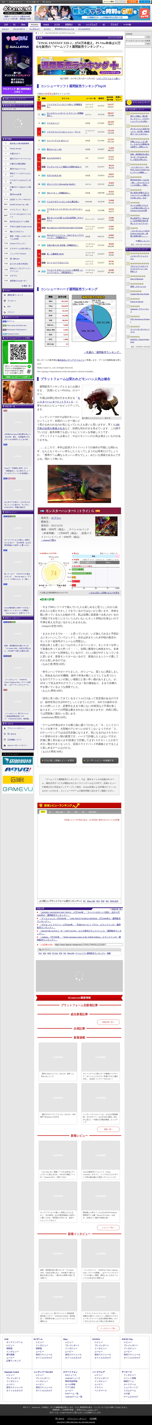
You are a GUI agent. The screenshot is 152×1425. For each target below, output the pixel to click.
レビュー (5, 29)
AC (103, 24)
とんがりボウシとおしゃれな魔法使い (63, 202)
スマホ (57, 24)
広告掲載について (14, 739)
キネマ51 (13, 276)
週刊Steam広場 (15, 194)
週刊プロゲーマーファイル (20, 159)
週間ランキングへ (143, 241)
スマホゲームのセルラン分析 (20, 181)
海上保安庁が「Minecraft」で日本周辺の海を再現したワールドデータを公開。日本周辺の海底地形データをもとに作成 (139, 221)
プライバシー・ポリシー (76, 1418)
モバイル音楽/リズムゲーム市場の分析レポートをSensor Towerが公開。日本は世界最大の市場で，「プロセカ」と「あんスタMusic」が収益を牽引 (139, 208)
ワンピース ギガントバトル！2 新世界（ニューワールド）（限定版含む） (65, 271)
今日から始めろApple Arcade (21, 226)
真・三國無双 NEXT (55, 254)
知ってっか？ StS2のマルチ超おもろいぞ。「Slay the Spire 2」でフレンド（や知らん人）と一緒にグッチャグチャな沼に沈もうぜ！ (17, 576)
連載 (109, 953)
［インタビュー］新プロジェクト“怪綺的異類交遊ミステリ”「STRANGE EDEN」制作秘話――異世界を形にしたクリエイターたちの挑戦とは (17, 716)
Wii (83, 812)
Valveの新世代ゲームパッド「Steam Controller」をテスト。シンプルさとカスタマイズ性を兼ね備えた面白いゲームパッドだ (100, 1174)
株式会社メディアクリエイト (71, 360)
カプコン (56, 518)
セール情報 (70, 1384)
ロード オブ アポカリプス (58, 263)
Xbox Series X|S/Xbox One (16, 325)
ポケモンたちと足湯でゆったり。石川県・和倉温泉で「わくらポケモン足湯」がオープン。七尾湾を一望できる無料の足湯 (139, 131)
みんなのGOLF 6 (54, 158)
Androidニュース (72, 1378)
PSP (76, 812)
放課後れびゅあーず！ (18, 281)
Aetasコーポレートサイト (17, 745)
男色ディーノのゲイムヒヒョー (20, 174)
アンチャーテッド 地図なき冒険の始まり (64, 167)
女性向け (69, 24)
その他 (127, 1393)
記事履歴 (132, 2)
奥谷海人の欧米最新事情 (19, 143)
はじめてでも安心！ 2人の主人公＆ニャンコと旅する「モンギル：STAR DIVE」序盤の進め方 (17, 504)
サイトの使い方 (32, 2)
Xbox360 (70, 953)
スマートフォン (70, 1372)
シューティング (131, 1387)
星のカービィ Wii (54, 149)
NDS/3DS (92, 812)
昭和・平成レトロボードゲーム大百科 (20, 237)
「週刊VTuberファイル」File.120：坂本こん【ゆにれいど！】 (57, 1075)
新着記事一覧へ (108, 1022)
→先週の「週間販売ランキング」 (103, 352)
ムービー (47, 29)
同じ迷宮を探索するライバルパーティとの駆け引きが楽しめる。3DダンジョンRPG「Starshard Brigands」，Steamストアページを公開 (140, 195)
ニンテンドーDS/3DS (43, 1372)
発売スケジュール (44, 1354)
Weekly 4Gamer (15, 148)
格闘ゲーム (129, 1381)
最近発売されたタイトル (64, 29)
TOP (6, 24)
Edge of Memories (136, 279)
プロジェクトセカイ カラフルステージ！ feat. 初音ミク (139, 268)
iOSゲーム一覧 (72, 1393)
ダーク (78, 132)
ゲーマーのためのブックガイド (20, 215)
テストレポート (102, 1378)
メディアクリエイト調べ (108, 79)
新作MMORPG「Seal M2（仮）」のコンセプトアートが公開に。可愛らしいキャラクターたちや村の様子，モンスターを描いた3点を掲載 (139, 182)
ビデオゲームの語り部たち (20, 248)
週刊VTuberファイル (18, 169)
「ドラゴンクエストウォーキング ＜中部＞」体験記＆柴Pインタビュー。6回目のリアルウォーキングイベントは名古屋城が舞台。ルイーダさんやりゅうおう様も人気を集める (100, 1317)
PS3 (68, 812)
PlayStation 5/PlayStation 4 (16, 329)
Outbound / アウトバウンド (139, 310)
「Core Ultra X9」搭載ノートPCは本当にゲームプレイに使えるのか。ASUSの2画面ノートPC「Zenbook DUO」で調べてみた (57, 1174)
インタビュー (34, 29)
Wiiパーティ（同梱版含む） (59, 193)
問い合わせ (47, 2)
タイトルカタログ (44, 1358)
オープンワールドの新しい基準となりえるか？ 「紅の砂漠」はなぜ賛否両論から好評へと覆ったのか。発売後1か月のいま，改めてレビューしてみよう (17, 543)
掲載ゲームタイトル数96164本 (17, 16)
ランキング (144, 2)
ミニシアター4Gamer (18, 254)
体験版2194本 (25, 19)
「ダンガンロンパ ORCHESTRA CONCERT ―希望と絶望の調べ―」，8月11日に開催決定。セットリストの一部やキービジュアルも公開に (139, 233)
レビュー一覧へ (108, 1227)
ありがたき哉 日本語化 (19, 264)
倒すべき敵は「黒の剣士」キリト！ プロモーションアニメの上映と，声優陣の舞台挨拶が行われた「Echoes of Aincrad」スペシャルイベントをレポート (139, 119)
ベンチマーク (101, 1390)
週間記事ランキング (15, 295)
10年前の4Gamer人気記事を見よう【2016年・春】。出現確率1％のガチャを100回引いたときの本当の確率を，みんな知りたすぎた (17, 437)
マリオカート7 (53, 123)
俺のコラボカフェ (17, 232)
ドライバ (10, 312)
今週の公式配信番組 (18, 164)
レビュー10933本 (10, 19)
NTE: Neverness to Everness (140, 320)
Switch (46, 24)
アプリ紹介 (70, 1387)
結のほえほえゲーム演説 (19, 221)
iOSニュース (70, 1375)
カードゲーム (130, 1384)
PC (14, 24)
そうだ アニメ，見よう (19, 210)
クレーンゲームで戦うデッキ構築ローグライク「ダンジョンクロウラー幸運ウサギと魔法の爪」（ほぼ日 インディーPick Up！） (100, 1076)
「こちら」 (90, 1410)
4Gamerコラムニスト (18, 243)
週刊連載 (10, 1354)
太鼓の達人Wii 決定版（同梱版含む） (63, 245)
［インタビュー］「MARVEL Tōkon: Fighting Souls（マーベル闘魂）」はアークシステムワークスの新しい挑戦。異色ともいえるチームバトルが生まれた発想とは (17, 682)
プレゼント (11, 301)
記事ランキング (13, 1361)
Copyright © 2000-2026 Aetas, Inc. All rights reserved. (76, 1422)
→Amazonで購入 (48, 540)
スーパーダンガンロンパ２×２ (139, 330)
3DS (44, 953)
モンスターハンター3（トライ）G (70, 511)
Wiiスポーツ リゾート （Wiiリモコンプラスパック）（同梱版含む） (65, 236)
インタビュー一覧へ (108, 1328)
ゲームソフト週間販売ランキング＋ (90, 953)
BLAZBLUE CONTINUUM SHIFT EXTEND (65, 228)
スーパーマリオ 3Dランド (58, 140)
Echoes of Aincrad (136, 301)
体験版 (9, 1348)
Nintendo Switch (13, 334)
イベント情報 (130, 1378)
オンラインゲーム (14, 1342)
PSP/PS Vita (127, 1339)
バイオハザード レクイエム (139, 257)
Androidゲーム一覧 (73, 1397)
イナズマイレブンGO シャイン (60, 132)
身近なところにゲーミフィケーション (20, 269)
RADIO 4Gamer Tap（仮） (20, 204)
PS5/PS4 (34, 25)
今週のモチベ (15, 154)
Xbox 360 (59, 812)
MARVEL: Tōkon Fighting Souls (139, 340)
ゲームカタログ (84, 29)
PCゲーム (10, 321)
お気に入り (120, 2)
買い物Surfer (15, 259)
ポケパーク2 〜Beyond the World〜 (61, 184)
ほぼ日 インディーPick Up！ (21, 199)
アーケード (127, 1372)
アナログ (114, 24)
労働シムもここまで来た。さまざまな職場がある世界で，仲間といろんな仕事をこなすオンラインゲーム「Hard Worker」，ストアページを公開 (139, 144)
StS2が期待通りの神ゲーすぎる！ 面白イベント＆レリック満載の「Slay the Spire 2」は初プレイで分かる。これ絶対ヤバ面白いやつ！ (17, 610)
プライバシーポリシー (16, 728)
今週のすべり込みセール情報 (20, 188)
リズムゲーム (130, 1390)
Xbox (23, 24)
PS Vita (55, 953)
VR (79, 24)
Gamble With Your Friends (139, 294)
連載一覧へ (27, 286)
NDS (49, 953)
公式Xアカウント (15, 2)
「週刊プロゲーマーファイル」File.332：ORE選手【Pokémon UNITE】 (58, 1115)
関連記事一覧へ (117, 909)
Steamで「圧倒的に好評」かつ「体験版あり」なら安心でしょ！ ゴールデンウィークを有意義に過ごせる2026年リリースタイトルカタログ (17, 471)
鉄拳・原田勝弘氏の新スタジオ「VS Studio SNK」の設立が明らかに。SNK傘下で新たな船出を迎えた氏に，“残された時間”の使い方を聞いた (17, 648)
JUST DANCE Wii (54, 175)
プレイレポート (19, 29)
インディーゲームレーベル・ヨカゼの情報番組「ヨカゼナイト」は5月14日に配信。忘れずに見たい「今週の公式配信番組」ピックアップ (100, 1118)
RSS (3, 2)
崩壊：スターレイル (138, 286)
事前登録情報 (71, 1381)
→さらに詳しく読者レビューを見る (104, 593)
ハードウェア (91, 24)
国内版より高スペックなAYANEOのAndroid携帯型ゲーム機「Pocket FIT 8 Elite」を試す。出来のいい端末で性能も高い (100, 1215)
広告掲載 (93, 1418)
